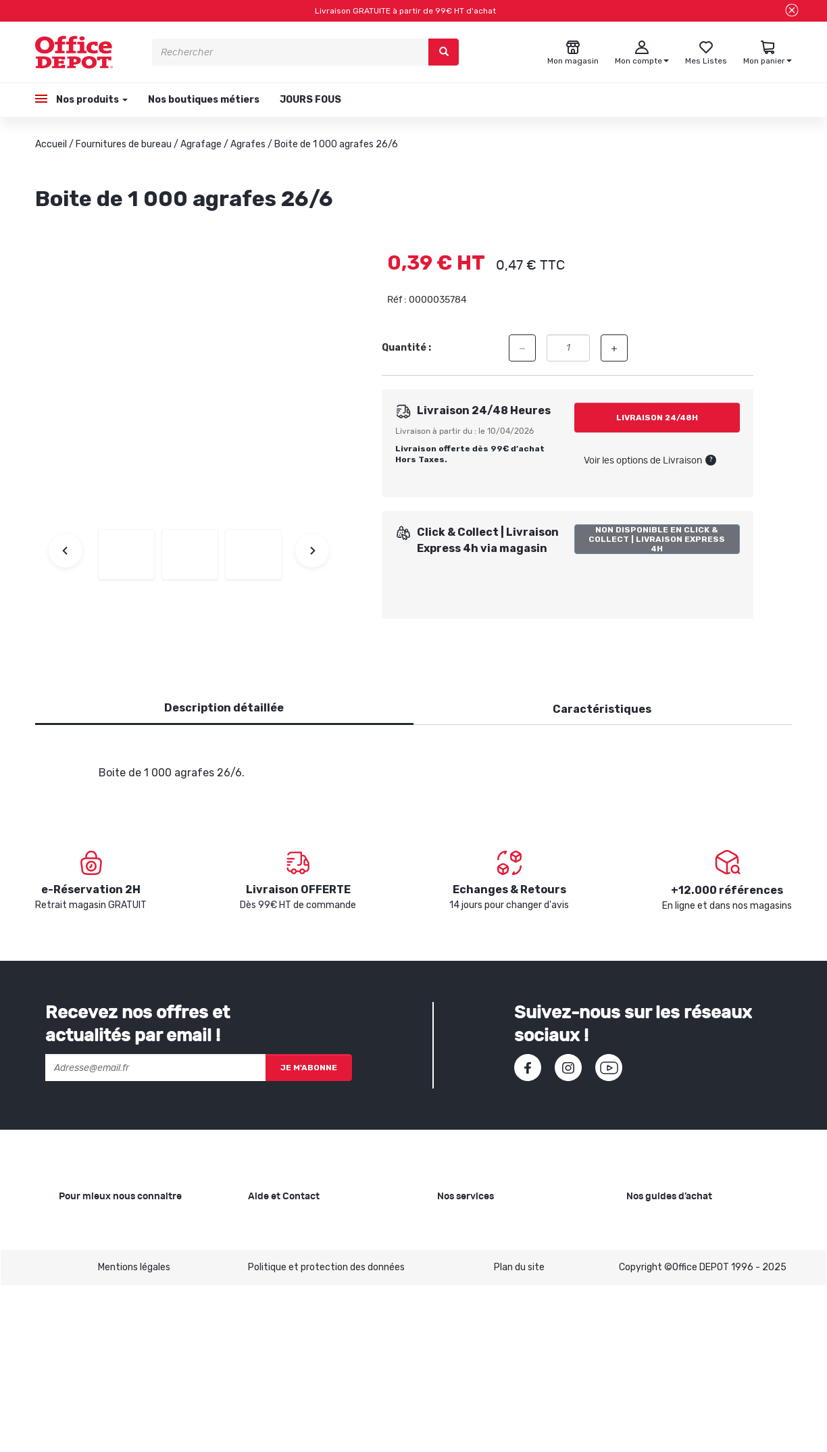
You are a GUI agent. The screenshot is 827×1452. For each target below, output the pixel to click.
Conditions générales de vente (314, 1309)
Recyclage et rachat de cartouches (515, 1266)
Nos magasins (89, 1266)
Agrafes (248, 144)
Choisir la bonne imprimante (686, 1266)
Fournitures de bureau (124, 144)
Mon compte (275, 1287)
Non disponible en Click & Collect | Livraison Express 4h (656, 539)
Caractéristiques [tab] (602, 709)
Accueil (51, 144)
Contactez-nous (285, 1367)
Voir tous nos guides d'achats (689, 1367)
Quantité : (406, 347)
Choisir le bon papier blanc (682, 1222)
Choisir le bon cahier (669, 1244)
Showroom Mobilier (478, 1244)
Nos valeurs (84, 1244)
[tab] (224, 708)
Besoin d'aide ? (280, 1222)
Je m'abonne (308, 1067)
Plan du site (519, 1433)
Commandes (275, 1266)
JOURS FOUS (310, 99)
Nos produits (91, 99)
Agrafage (201, 144)
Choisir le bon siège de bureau (689, 1324)
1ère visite (81, 1309)
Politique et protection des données (326, 1433)
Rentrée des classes (481, 1287)
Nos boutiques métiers (203, 99)
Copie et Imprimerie (479, 1222)
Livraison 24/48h (657, 417)
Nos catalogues (92, 1287)
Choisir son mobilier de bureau (690, 1345)
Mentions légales (134, 1433)
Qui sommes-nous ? (102, 1222)
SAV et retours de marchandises (318, 1244)
